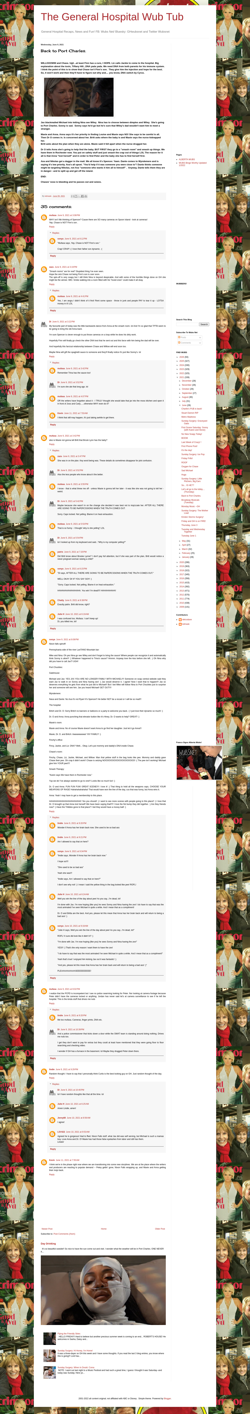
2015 (182, 582)
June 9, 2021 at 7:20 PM (75, 552)
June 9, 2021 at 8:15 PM (76, 569)
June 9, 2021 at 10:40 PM (72, 1090)
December (187, 381)
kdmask (185, 624)
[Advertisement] (190, 96)
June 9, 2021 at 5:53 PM (77, 524)
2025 (182, 361)
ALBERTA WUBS (187, 159)
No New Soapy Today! (191, 434)
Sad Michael (187, 470)
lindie (60, 823)
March (185, 549)
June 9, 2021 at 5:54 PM (72, 538)
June (184, 405)
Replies (55, 233)
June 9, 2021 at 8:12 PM (76, 239)
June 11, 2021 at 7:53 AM (76, 413)
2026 (182, 357)
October (186, 389)
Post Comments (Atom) (64, 1234)
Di (50, 321)
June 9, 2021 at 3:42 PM (77, 368)
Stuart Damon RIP (189, 413)
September (187, 393)
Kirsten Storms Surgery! (192, 517)
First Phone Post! (189, 446)
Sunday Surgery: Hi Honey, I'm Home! (75, 1350)
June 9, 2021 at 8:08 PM (67, 639)
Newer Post (47, 1229)
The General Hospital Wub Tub (112, 17)
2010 (182, 603)
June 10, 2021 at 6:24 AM (77, 894)
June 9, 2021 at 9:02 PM (68, 989)
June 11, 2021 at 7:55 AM (67, 1160)
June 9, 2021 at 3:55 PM (77, 484)
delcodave (187, 619)
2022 (182, 373)
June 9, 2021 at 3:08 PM (68, 215)
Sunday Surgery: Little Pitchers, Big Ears (191, 479)
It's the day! (186, 450)
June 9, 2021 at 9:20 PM (75, 823)
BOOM (184, 438)
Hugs (183, 474)
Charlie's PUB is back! (191, 409)
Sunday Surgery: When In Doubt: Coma (76, 1367)
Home (104, 1229)
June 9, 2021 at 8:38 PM (76, 600)
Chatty (60, 600)
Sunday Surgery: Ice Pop (193, 454)
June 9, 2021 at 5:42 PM (72, 501)
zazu (51, 267)
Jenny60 (61, 1118)
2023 (182, 369)
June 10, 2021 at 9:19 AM (76, 926)
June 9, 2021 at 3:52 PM (72, 382)
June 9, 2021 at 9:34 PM (76, 851)
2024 (182, 365)
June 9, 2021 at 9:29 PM (67, 1069)
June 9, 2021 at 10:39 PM (72, 1029)
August (185, 397)
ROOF (184, 462)
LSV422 (61, 1132)
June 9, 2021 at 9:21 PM (75, 837)
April (184, 545)
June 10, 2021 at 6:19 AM (77, 614)
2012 (182, 595)
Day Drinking (48, 1243)
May (184, 541)
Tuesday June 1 (188, 536)
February (186, 553)
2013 (182, 591)
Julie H (60, 614)
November (187, 385)
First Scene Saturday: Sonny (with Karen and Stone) (194, 428)
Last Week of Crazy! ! (191, 442)
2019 (182, 566)
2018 (182, 570)
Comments (184, 343)
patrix (60, 552)
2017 (182, 574)
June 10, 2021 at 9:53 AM (77, 1132)
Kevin (60, 413)
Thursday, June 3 (189, 525)
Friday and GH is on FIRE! (193, 521)
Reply (52, 227)
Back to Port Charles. (191, 496)
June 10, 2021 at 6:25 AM (77, 1104)
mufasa (52, 215)
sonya (60, 239)
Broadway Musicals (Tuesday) (190, 501)
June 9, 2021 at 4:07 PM (77, 396)
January (186, 557)
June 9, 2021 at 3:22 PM (63, 321)
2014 (182, 586)
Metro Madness (188, 417)
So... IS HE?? (187, 485)
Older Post (160, 1229)
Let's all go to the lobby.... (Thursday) (193, 490)
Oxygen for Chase (189, 466)
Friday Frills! (187, 458)
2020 (182, 562)
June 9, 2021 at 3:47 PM (74, 456)
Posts (182, 337)
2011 (182, 599)
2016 (182, 578)
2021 (182, 377)
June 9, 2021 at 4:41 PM (77, 296)
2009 (182, 607)
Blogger (167, 1398)
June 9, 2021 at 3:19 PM (66, 267)
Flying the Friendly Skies (69, 1333)
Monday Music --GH (190, 506)
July (184, 401)
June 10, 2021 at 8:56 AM (78, 1118)
